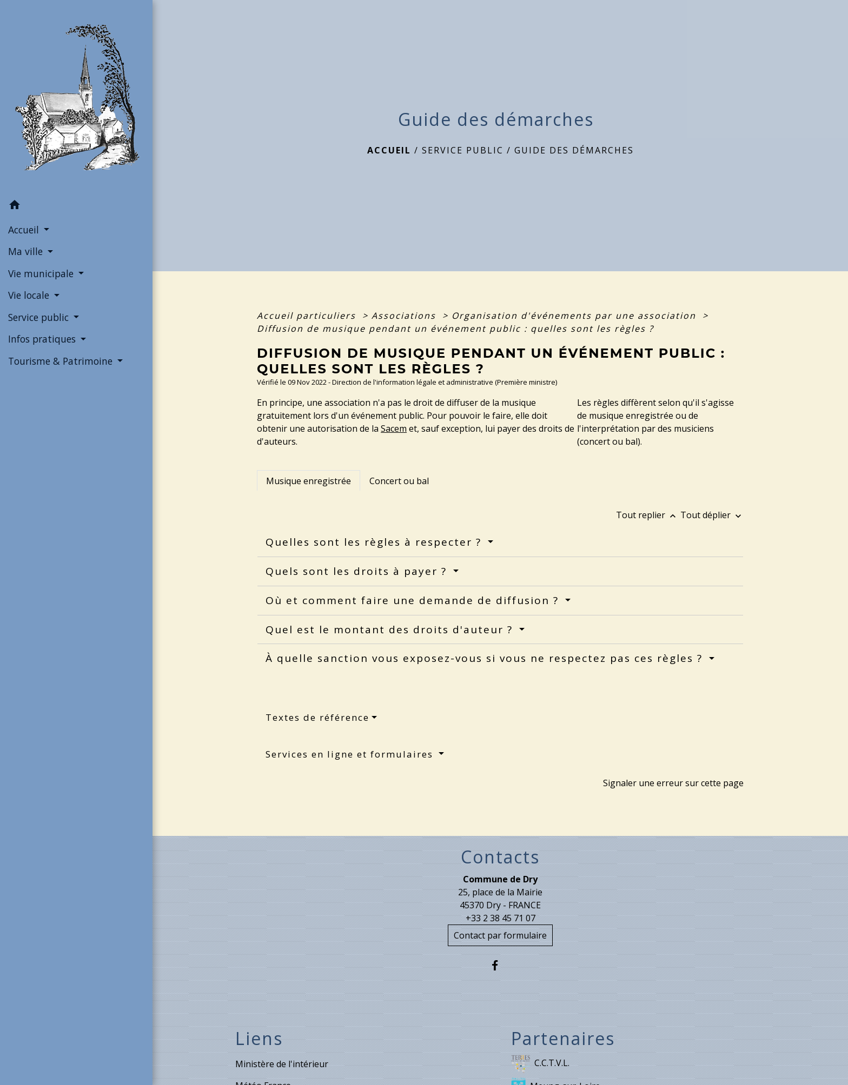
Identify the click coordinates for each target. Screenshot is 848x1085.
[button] (76, 206)
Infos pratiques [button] (43, 338)
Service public (463, 150)
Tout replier (648, 515)
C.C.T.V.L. (540, 1063)
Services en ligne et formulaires (351, 754)
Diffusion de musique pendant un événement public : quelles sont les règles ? (455, 328)
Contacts (500, 857)
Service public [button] (39, 317)
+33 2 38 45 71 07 (500, 918)
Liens (259, 1038)
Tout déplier (712, 515)
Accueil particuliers (308, 316)
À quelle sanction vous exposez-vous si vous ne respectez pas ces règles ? (486, 658)
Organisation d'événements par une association (575, 316)
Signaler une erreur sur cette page (673, 783)
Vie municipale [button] (42, 273)
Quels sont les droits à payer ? (358, 571)
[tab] (308, 480)
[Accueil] (76, 97)
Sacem (394, 428)
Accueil (389, 150)
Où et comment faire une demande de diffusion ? (414, 600)
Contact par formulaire (500, 935)
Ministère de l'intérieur (281, 1064)
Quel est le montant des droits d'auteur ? (391, 629)
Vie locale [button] (30, 295)
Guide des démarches (574, 150)
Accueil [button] (25, 229)
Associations (405, 316)
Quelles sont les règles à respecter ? (375, 542)
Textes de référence (317, 717)
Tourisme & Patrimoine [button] (61, 360)
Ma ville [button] (26, 251)
